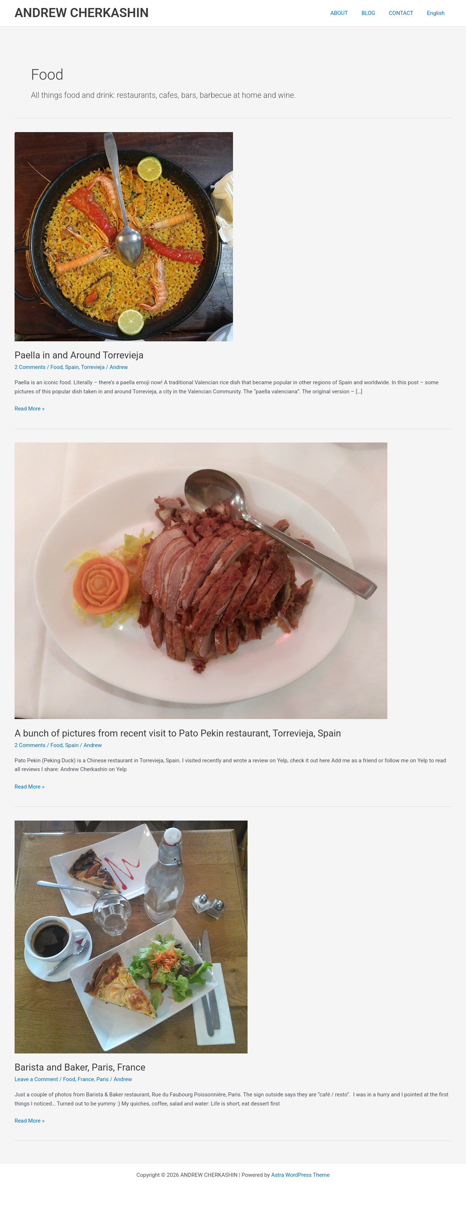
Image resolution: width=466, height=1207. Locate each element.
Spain (72, 367)
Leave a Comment (37, 1079)
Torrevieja (93, 367)
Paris (103, 1079)
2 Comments (30, 367)
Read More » (30, 408)
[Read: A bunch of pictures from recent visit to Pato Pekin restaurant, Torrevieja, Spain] (201, 580)
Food (57, 367)
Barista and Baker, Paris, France (80, 1067)
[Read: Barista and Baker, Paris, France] (131, 936)
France (86, 1079)
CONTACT (405, 13)
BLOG (375, 13)
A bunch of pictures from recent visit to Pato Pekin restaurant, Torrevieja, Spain (179, 733)
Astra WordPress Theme (300, 1175)
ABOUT (349, 13)
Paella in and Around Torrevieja (80, 355)
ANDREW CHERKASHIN (82, 12)
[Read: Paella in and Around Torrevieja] (124, 236)
